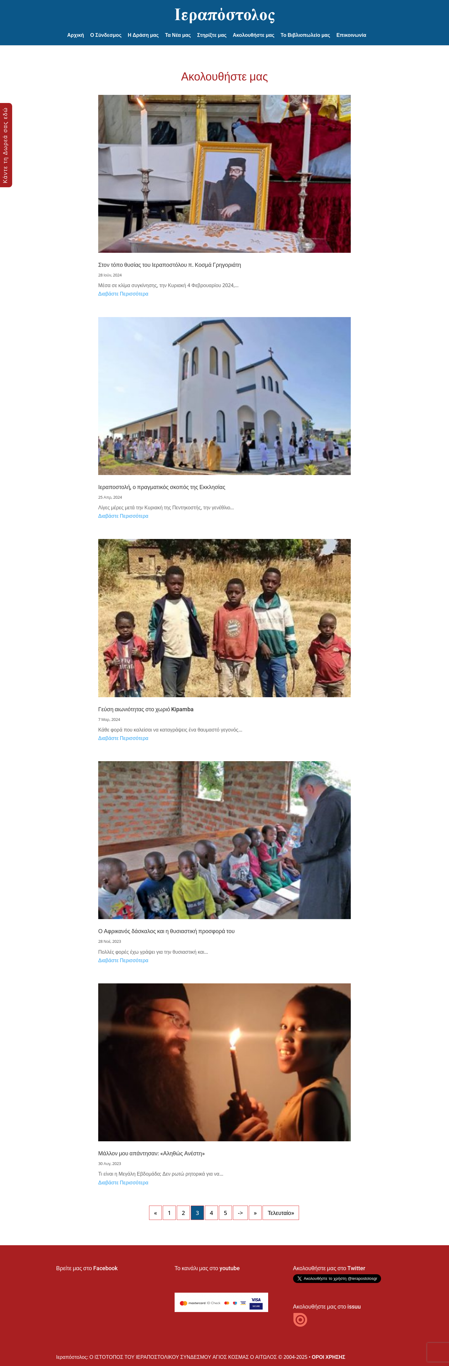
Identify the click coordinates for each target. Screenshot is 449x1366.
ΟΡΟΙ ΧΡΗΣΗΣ (328, 1357)
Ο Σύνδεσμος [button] (105, 35)
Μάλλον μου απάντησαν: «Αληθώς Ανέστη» (151, 1153)
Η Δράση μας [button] (143, 35)
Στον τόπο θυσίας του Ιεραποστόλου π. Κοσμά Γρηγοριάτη (169, 265)
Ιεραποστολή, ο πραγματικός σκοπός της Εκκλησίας (161, 487)
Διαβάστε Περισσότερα (123, 293)
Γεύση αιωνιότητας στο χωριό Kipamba (146, 709)
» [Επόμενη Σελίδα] (255, 1213)
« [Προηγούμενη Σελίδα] (155, 1213)
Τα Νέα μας (178, 35)
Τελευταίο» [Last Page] (281, 1213)
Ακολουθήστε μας (254, 35)
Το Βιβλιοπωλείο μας (305, 35)
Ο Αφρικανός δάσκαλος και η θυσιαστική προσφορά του (166, 931)
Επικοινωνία (351, 35)
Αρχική (75, 35)
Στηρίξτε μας (211, 35)
